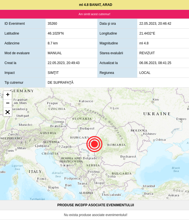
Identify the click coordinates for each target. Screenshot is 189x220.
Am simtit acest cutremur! (95, 14)
